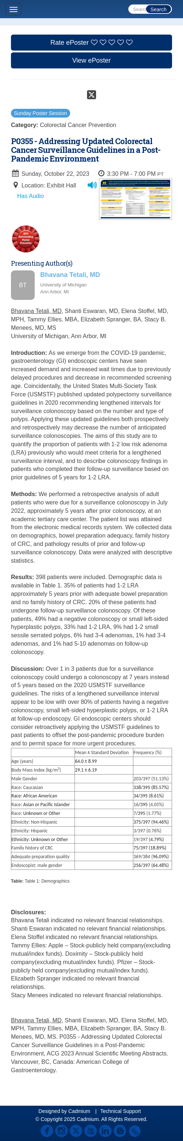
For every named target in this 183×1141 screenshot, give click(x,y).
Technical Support (120, 1111)
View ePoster (91, 60)
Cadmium (79, 1111)
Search (158, 9)
